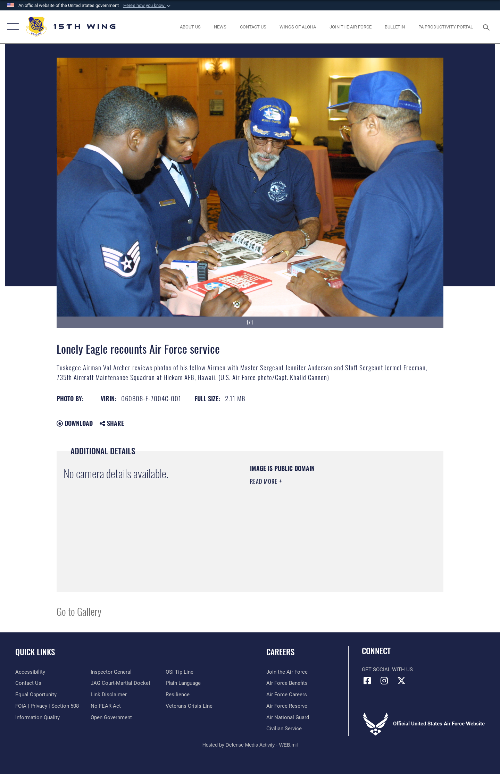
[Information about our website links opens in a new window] (109, 694)
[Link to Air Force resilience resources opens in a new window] (178, 694)
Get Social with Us (387, 669)
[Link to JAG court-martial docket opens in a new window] (120, 683)
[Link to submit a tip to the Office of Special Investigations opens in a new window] (179, 672)
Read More (264, 481)
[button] (147, 5)
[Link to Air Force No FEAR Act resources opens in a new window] (106, 706)
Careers (280, 652)
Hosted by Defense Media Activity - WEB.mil (250, 745)
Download (75, 423)
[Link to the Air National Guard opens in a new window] (287, 717)
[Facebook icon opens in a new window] (367, 680)
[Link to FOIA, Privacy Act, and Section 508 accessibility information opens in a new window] (47, 706)
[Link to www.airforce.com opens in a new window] (287, 672)
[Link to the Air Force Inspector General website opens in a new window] (111, 672)
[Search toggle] (487, 26)
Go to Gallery (79, 611)
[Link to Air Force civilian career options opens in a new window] (284, 728)
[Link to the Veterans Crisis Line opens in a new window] (189, 706)
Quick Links (35, 652)
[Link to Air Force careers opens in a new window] (286, 694)
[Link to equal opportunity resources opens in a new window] (36, 694)
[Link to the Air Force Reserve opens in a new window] (286, 706)
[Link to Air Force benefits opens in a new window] (287, 683)
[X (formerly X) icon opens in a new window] (401, 680)
